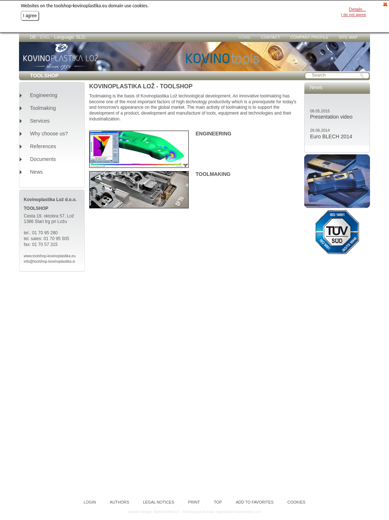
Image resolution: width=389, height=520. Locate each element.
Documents (43, 159)
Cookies (296, 502)
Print (194, 502)
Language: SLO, (70, 37)
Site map (348, 37)
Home (245, 37)
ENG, (45, 37)
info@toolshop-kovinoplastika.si (49, 261)
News (36, 172)
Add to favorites (254, 502)
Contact (270, 37)
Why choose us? (49, 133)
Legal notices (158, 502)
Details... (357, 9)
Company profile (309, 37)
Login (90, 502)
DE (33, 37)
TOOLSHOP (44, 75)
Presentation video (331, 117)
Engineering (43, 95)
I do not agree (353, 14)
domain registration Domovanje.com (232, 512)
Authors (119, 502)
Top (218, 502)
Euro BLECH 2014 (331, 136)
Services (40, 121)
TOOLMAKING (213, 174)
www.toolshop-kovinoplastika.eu (50, 256)
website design (140, 512)
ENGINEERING (213, 133)
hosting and (191, 512)
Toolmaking (43, 108)
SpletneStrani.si (166, 512)
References (43, 146)
